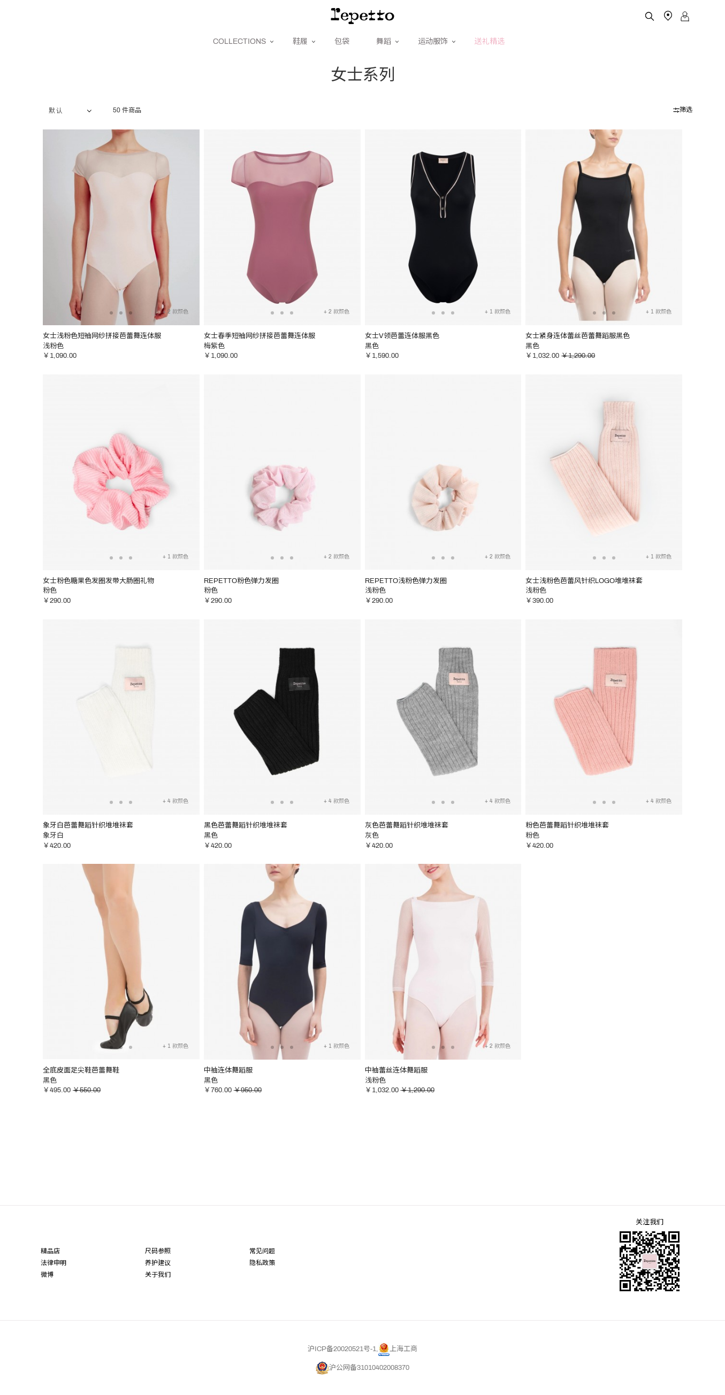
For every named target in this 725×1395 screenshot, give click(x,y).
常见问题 (262, 1264)
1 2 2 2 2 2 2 (73, 125)
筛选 (682, 124)
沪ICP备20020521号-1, (343, 1364)
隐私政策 (262, 1276)
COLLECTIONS (239, 41)
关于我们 (158, 1288)
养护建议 (158, 1276)
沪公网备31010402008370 (362, 1382)
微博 (47, 1288)
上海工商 (397, 1364)
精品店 (50, 1264)
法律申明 (53, 1276)
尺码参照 (158, 1264)
